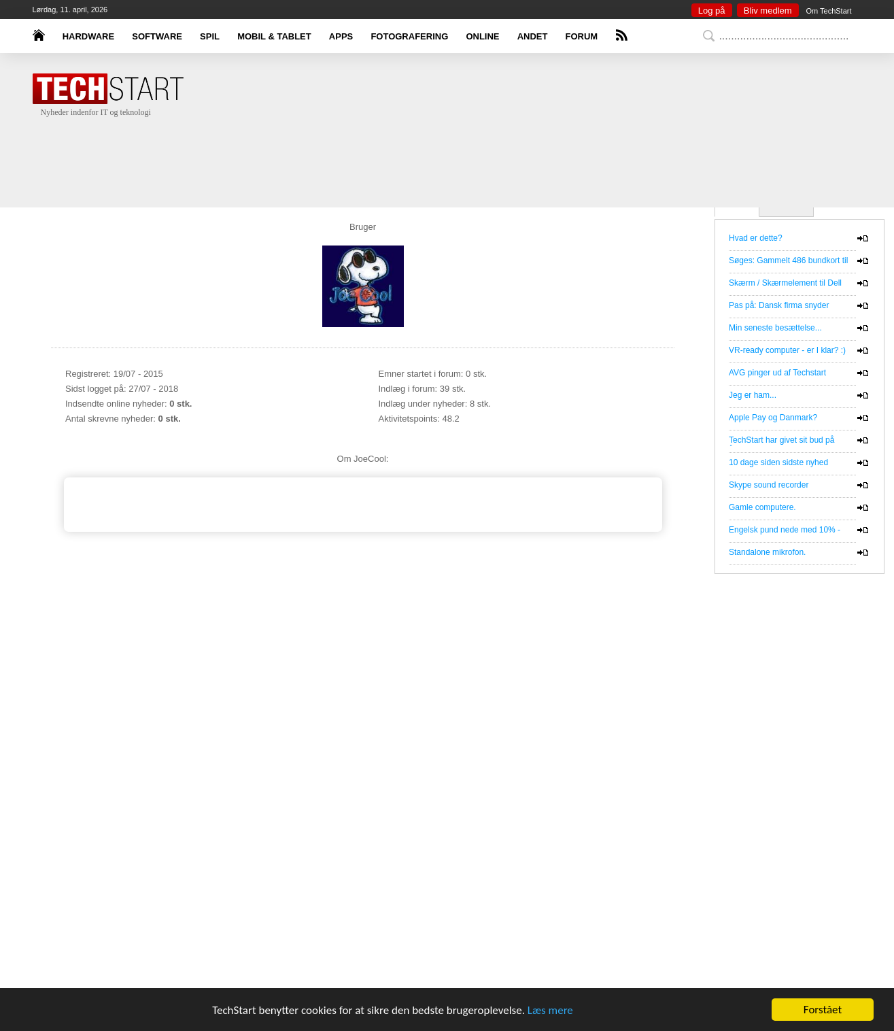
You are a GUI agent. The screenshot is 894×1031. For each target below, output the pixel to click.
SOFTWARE (157, 36)
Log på (711, 10)
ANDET (532, 36)
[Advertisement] (468, 150)
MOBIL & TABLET (274, 36)
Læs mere (550, 1010)
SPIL (210, 36)
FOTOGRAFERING (409, 36)
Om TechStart (828, 11)
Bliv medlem (768, 10)
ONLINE (482, 36)
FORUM (582, 36)
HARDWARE (89, 36)
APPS (341, 36)
